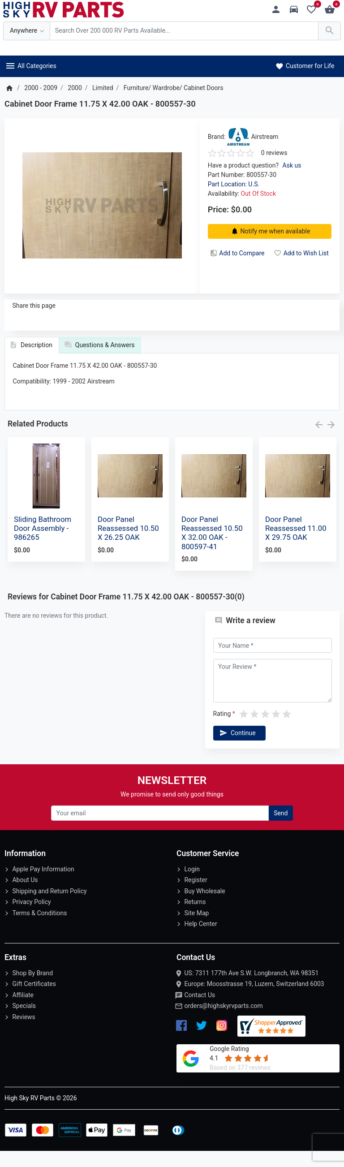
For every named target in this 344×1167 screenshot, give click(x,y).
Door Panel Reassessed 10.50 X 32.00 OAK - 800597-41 (212, 549)
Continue (237, 749)
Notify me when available (269, 231)
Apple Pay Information (43, 885)
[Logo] (63, 9)
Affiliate (23, 1011)
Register (195, 896)
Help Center (200, 939)
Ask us (292, 165)
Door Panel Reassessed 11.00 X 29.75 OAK (296, 544)
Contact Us (199, 1011)
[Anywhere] (26, 31)
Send (281, 829)
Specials (24, 1021)
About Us (25, 896)
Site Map (196, 929)
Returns (195, 918)
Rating (222, 729)
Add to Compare (236, 253)
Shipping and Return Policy (49, 907)
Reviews (23, 1033)
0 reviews (274, 152)
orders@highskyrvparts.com (223, 1021)
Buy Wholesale (204, 907)
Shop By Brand (32, 989)
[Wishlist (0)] (314, 9)
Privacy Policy (31, 918)
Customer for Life (304, 65)
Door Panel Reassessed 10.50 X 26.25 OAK (128, 544)
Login (192, 885)
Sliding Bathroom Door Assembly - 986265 (42, 544)
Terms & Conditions (39, 929)
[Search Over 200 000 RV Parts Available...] (184, 31)
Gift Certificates (34, 999)
